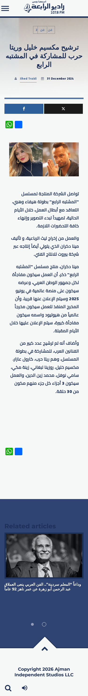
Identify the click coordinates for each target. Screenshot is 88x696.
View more (44, 556)
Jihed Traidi (28, 78)
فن (42, 30)
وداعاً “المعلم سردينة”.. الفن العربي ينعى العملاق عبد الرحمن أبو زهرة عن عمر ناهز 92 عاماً (42, 587)
